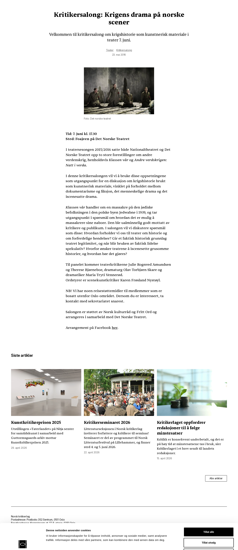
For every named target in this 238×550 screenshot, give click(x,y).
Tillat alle (208, 505)
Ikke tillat (208, 527)
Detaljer (187, 543)
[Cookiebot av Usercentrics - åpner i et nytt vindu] (22, 543)
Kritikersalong (124, 50)
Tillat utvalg (209, 516)
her (114, 328)
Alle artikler (216, 478)
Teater (110, 50)
